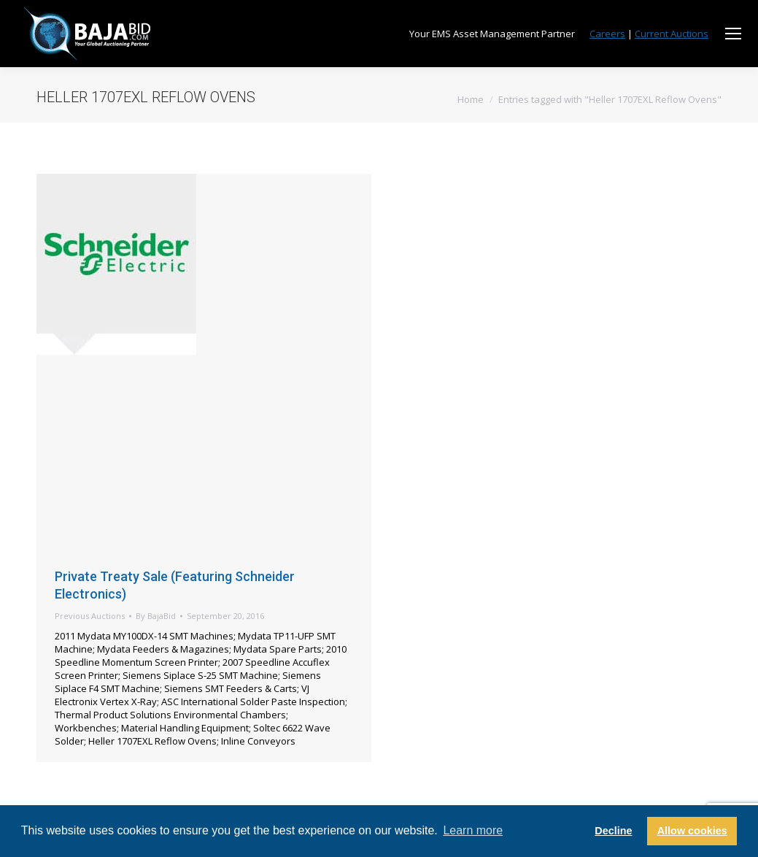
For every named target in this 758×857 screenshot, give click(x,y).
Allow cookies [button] (692, 831)
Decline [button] (613, 831)
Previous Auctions (90, 615)
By (156, 615)
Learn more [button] (473, 830)
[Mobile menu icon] (733, 33)
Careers (607, 33)
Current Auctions (671, 33)
